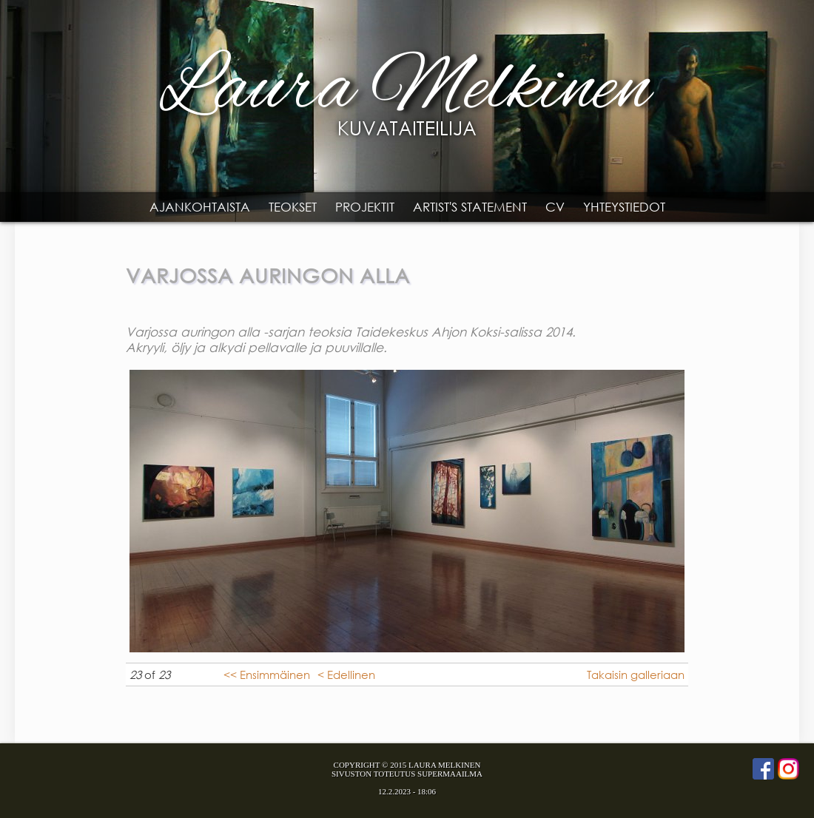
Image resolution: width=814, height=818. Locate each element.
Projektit (364, 206)
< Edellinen (346, 674)
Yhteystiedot (624, 206)
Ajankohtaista (199, 206)
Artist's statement (470, 206)
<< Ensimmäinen (266, 674)
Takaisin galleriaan (635, 674)
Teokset (293, 206)
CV (555, 206)
